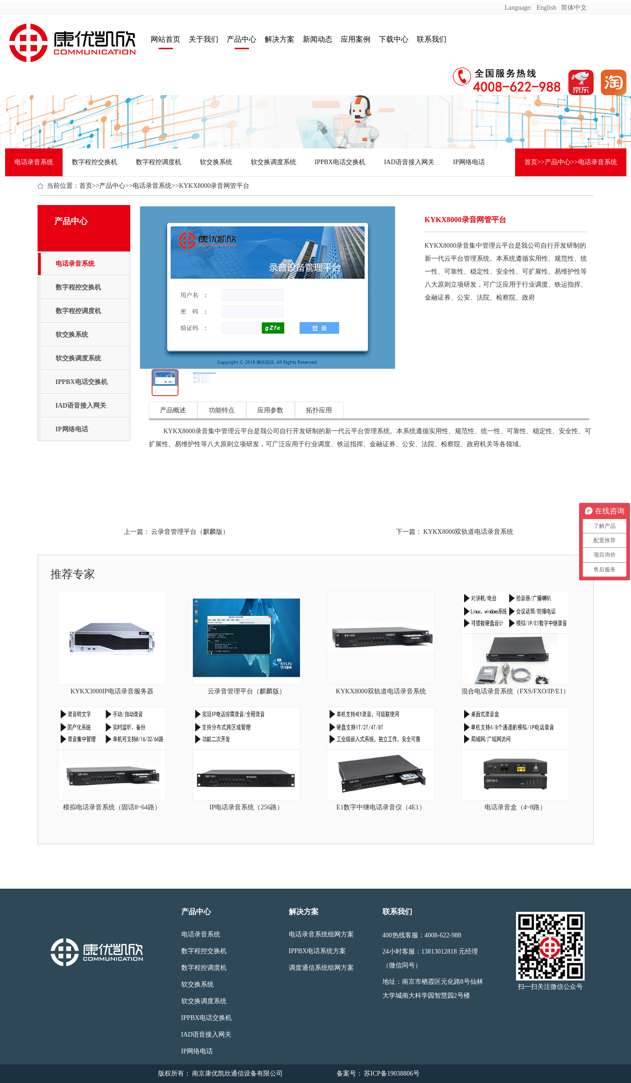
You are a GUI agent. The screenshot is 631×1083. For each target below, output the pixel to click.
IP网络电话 (468, 162)
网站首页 (165, 39)
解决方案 (279, 39)
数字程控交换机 (94, 162)
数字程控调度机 (158, 162)
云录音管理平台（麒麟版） (190, 531)
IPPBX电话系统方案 (317, 951)
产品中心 (241, 39)
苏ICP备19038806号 (391, 1073)
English (546, 7)
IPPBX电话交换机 (340, 162)
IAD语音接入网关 (409, 162)
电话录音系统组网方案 (321, 934)
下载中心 (393, 39)
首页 (530, 162)
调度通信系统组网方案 (321, 967)
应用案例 (355, 39)
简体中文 (574, 7)
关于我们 (203, 39)
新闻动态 (317, 39)
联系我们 (431, 39)
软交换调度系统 (273, 162)
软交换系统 (216, 162)
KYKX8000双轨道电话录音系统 (468, 531)
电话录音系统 (33, 162)
